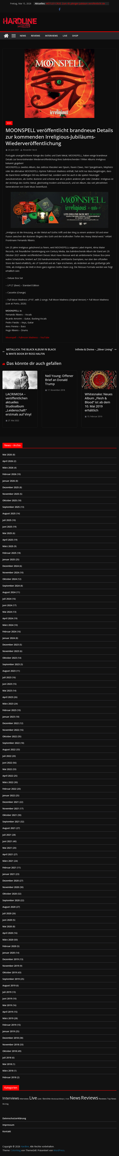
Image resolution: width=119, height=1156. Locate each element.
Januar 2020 (8, 952)
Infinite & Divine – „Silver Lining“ (96, 349)
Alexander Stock (30, 150)
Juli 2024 (6, 598)
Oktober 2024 (9, 579)
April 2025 (7, 539)
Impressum (8, 1124)
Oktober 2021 (9, 815)
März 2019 (7, 1018)
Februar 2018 (9, 1077)
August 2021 (8, 828)
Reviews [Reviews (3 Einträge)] (103, 1098)
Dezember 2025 (10, 487)
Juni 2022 (7, 762)
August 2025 (8, 513)
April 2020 (7, 932)
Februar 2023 (9, 710)
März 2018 (7, 1070)
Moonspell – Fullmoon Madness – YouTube (27, 337)
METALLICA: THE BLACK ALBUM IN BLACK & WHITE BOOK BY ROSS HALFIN (29, 352)
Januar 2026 (8, 480)
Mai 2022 (7, 769)
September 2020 (11, 900)
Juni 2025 (7, 526)
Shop (75, 35)
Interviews (51, 35)
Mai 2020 (7, 926)
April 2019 (7, 1011)
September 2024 (11, 585)
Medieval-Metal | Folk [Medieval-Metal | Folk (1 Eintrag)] (60, 1099)
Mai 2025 (7, 533)
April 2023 (7, 697)
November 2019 (10, 965)
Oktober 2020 (9, 893)
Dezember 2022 (10, 723)
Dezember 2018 (10, 1037)
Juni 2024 (7, 605)
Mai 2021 (7, 847)
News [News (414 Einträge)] (75, 1098)
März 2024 (7, 625)
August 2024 (8, 592)
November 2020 (10, 887)
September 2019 (11, 978)
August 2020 (8, 906)
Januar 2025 (8, 559)
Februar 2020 (9, 946)
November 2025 (10, 493)
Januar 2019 (8, 1031)
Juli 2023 (6, 677)
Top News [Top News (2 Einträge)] (111, 1098)
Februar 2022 (9, 788)
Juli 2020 (6, 913)
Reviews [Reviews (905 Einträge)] (89, 1098)
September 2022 (11, 742)
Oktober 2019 (9, 972)
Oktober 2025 (9, 500)
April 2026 (7, 461)
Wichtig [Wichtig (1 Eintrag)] (5, 1104)
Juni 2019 (7, 998)
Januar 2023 (8, 716)
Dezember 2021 (10, 801)
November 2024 (10, 572)
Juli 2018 (6, 1057)
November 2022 (10, 729)
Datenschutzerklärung (14, 1118)
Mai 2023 (7, 690)
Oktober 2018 (9, 1051)
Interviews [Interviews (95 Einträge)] (10, 1098)
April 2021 (7, 854)
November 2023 (10, 651)
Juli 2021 (6, 834)
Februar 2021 (9, 867)
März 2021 (7, 860)
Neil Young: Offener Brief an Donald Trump (59, 380)
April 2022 (7, 775)
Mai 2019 (7, 1005)
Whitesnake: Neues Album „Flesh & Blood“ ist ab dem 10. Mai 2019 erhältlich (98, 402)
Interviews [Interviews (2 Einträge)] (24, 1098)
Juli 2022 (6, 756)
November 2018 (10, 1044)
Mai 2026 (7, 454)
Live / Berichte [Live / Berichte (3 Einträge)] (44, 1098)
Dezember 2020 (10, 880)
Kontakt (6, 1131)
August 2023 (8, 670)
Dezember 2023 (10, 644)
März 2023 (7, 703)
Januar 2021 (8, 874)
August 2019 (8, 985)
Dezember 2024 (10, 565)
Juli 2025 (6, 520)
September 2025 (11, 506)
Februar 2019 (9, 1024)
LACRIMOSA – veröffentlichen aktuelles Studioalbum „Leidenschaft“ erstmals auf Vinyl (18, 404)
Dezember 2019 (10, 959)
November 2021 (10, 808)
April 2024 (7, 618)
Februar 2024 (9, 631)
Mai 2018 (7, 1064)
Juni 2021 (7, 841)
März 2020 (7, 939)
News (23, 35)
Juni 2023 (7, 683)
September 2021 (11, 821)
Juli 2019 (6, 992)
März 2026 (7, 467)
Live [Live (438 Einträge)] (33, 1098)
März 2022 (7, 782)
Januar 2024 (8, 638)
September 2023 (11, 664)
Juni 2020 (7, 919)
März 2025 (7, 546)
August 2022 (8, 749)
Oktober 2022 (9, 736)
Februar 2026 (9, 474)
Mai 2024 (7, 611)
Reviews (35, 35)
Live (65, 35)
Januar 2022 (8, 795)
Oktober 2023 (9, 657)
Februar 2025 (9, 552)
